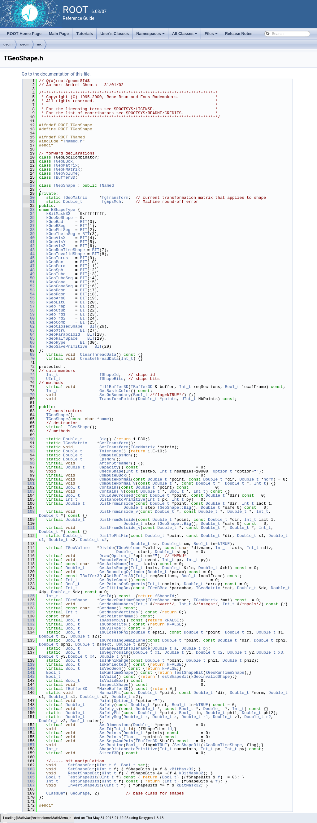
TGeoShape (64, 185)
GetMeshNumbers (116, 604)
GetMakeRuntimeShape (122, 600)
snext (105, 644)
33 (29, 209)
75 (29, 378)
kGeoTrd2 (55, 318)
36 (29, 221)
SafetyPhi (110, 713)
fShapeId (109, 374)
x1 (157, 652)
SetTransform (113, 447)
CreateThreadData (99, 358)
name (104, 419)
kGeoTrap (55, 306)
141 (29, 672)
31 (29, 201)
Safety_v (109, 709)
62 (29, 326)
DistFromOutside (117, 519)
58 (29, 310)
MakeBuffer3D (113, 688)
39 (29, 234)
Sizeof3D (109, 753)
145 (29, 688)
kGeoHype (55, 342)
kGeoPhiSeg (58, 230)
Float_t (132, 737)
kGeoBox (54, 262)
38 (29, 230)
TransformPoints (117, 399)
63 (29, 330)
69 (29, 354)
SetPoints (110, 733)
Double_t (72, 201)
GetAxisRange (113, 568)
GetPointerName (116, 616)
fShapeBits (111, 378)
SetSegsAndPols (116, 741)
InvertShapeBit (85, 785)
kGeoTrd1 (55, 314)
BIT (83, 221)
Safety (106, 705)
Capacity (109, 467)
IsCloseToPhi (113, 632)
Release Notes (239, 33)
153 (29, 729)
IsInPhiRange (113, 660)
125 (29, 596)
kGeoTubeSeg (59, 278)
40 (29, 238)
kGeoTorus (57, 258)
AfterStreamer (115, 463)
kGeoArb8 (55, 298)
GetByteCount (113, 580)
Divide (106, 548)
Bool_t (232, 387)
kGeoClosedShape (64, 326)
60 (29, 318)
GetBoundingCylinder (122, 572)
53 (29, 290)
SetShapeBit (187, 745)
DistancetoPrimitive (122, 499)
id (169, 729)
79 (29, 395)
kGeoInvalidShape (65, 254)
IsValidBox (111, 680)
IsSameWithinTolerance (124, 648)
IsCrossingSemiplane (122, 640)
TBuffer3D (64, 177)
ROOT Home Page (24, 33)
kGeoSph (54, 270)
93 (29, 451)
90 (29, 439)
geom (7, 44)
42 (29, 246)
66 (29, 342)
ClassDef (55, 793)
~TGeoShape (78, 427)
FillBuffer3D (113, 387)
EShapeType (63, 209)
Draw (104, 556)
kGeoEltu (55, 302)
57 (29, 306)
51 (29, 282)
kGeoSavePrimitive (66, 346)
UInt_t (53, 378)
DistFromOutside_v (120, 527)
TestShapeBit (188, 672)
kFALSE (172, 620)
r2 (268, 717)
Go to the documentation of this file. (56, 74)
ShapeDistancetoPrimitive (128, 749)
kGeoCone (55, 282)
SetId (105, 729)
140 (29, 668)
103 (29, 491)
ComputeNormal (115, 479)
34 (29, 213)
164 (29, 773)
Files (212, 35)
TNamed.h (72, 141)
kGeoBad (54, 221)
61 (29, 322)
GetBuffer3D (119, 576)
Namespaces (151, 35)
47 (29, 266)
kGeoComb (55, 322)
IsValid (107, 676)
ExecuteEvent (113, 560)
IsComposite (112, 624)
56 (29, 302)
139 (29, 664)
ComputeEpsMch (115, 455)
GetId (105, 596)
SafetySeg (110, 717)
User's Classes (114, 33)
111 (29, 527)
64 (29, 334)
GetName (107, 608)
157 (29, 745)
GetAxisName (112, 564)
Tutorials (84, 33)
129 (29, 612)
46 (29, 262)
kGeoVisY (55, 242)
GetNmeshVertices (118, 612)
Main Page (59, 33)
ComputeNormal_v (117, 483)
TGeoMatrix (66, 165)
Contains (109, 487)
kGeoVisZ (55, 246)
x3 (280, 652)
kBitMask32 (58, 213)
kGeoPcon (55, 290)
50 (29, 278)
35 (29, 217)
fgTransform (115, 197)
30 (29, 197)
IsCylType (110, 628)
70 (29, 358)
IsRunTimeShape (116, 672)
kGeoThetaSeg (60, 234)
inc (39, 44)
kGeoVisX (55, 238)
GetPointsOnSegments (122, 584)
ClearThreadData (98, 354)
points (169, 399)
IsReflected (112, 664)
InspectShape (113, 684)
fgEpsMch (111, 201)
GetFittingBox (115, 588)
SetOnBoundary (115, 395)
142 (29, 676)
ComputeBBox (112, 475)
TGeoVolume (66, 173)
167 (29, 785)
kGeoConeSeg (59, 286)
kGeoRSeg (55, 226)
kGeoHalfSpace (61, 338)
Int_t (127, 358)
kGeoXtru (55, 330)
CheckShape (111, 471)
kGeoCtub (55, 310)
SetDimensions (115, 725)
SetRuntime (111, 745)
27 (29, 185)
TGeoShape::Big (174, 507)
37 (29, 226)
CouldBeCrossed (116, 495)
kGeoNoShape (59, 217)
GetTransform (113, 443)
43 (29, 250)
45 (29, 258)
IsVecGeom (110, 668)
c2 (104, 539)
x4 (92, 656)
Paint (105, 700)
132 (29, 624)
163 (29, 769)
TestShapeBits (83, 781)
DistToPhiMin (113, 535)
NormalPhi (110, 692)
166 (29, 781)
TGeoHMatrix (67, 169)
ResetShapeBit (83, 773)
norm (268, 479)
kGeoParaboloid (63, 334)
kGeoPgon (55, 294)
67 (29, 346)
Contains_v (111, 491)
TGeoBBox (63, 161)
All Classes (185, 35)
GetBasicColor (115, 391)
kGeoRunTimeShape (65, 250)
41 (29, 242)
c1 (41, 539)
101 (29, 483)
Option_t (222, 471)
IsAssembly (111, 620)
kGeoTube (55, 274)
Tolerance (110, 451)
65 (29, 338)
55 (29, 298)
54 (29, 294)
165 (29, 777)
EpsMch (106, 459)
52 (29, 286)
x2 (220, 652)
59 (29, 314)
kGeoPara (55, 266)
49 (29, 274)
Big (102, 439)
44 (29, 254)
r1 (205, 717)
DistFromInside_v (118, 511)
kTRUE (224, 543)
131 (29, 620)
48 (29, 270)
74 (29, 374)
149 (29, 709)
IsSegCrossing (115, 652)
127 (29, 604)
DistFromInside (116, 503)
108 (29, 511)
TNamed (106, 185)
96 (29, 463)
